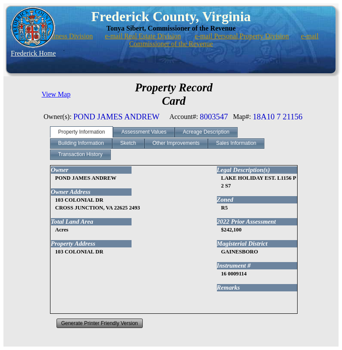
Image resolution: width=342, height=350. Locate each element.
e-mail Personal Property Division (242, 36)
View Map (55, 94)
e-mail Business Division (58, 36)
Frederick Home (33, 53)
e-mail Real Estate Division (143, 36)
